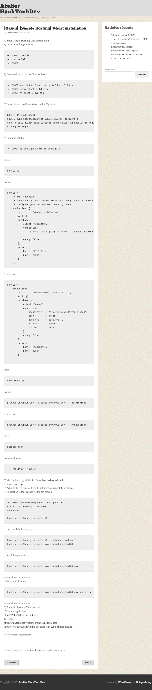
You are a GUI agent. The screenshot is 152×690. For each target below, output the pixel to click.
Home (14, 17)
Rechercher (110, 69)
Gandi (14, 634)
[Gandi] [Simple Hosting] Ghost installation (45, 28)
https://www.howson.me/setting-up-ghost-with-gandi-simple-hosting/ (38, 626)
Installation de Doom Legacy (124, 50)
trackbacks (35, 650)
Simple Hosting (24, 634)
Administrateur (12, 33)
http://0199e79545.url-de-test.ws (20, 615)
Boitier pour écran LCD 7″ (123, 35)
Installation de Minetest (122, 47)
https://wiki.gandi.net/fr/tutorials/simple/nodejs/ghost (30, 622)
